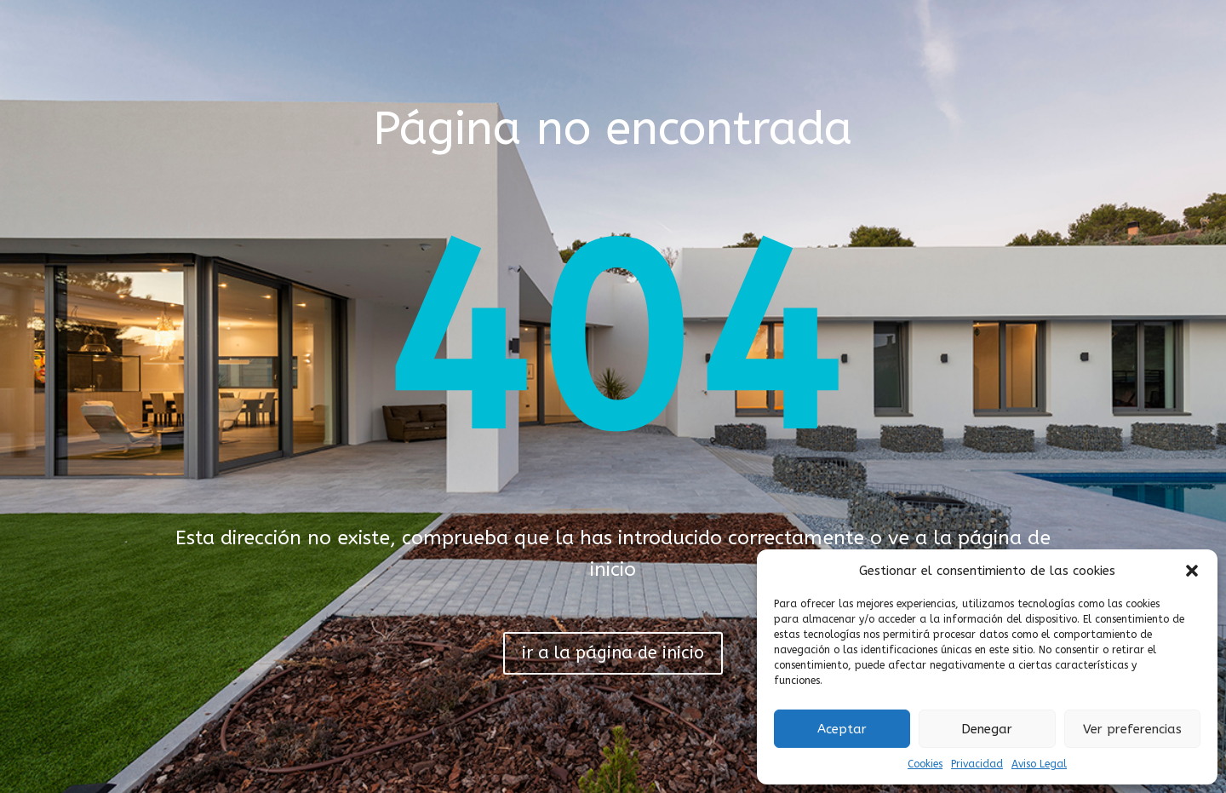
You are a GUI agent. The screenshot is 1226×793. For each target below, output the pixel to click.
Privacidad (977, 764)
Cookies (925, 764)
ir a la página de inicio (613, 653)
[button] (1191, 570)
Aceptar (842, 729)
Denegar (986, 729)
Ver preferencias (1132, 729)
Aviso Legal (1039, 764)
